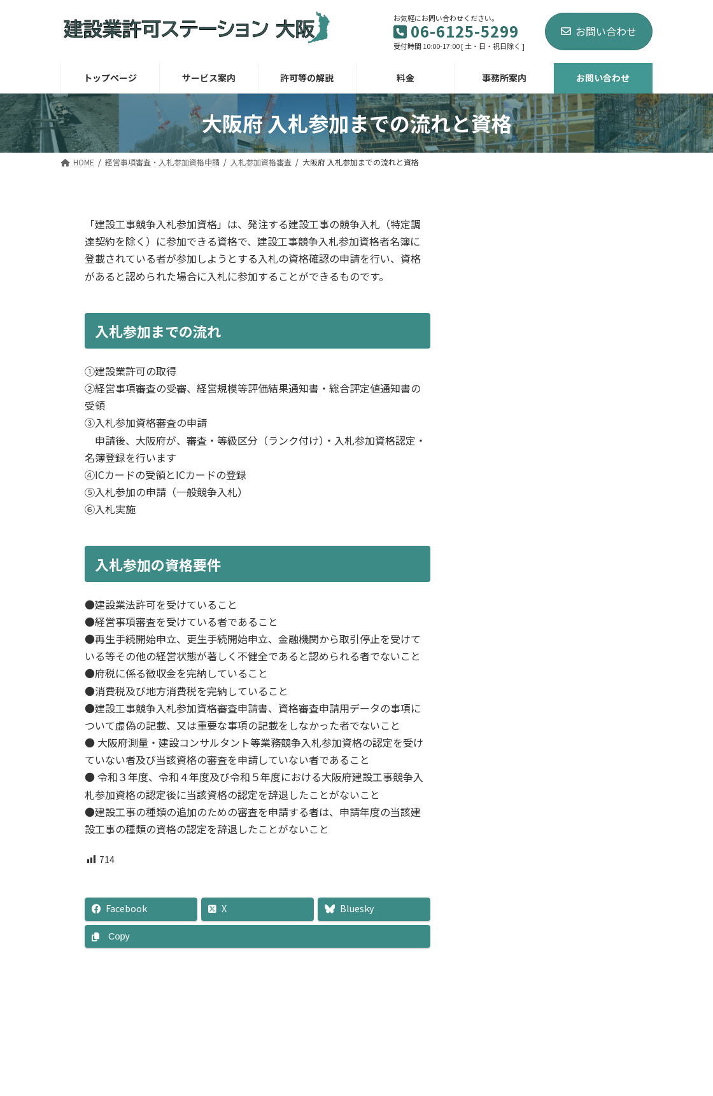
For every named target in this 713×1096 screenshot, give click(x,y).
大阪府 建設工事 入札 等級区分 (568, 399)
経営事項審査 (524, 312)
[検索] (611, 227)
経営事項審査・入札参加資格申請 (560, 278)
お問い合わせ (599, 31)
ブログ (505, 1038)
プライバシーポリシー (593, 1038)
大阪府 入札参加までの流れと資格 (570, 355)
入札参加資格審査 (532, 331)
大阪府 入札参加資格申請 (557, 380)
